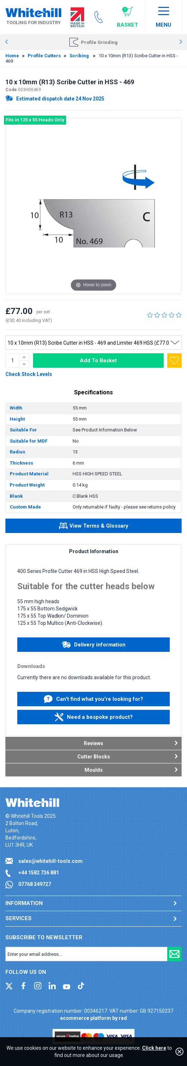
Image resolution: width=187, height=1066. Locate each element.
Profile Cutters (44, 55)
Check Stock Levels (28, 374)
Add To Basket (98, 360)
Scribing (79, 55)
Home (12, 55)
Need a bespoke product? (94, 717)
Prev (6, 42)
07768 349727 (34, 884)
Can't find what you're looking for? (93, 699)
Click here (154, 1048)
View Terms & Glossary (93, 527)
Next (180, 42)
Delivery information (94, 644)
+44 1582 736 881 (38, 872)
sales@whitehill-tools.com (50, 861)
